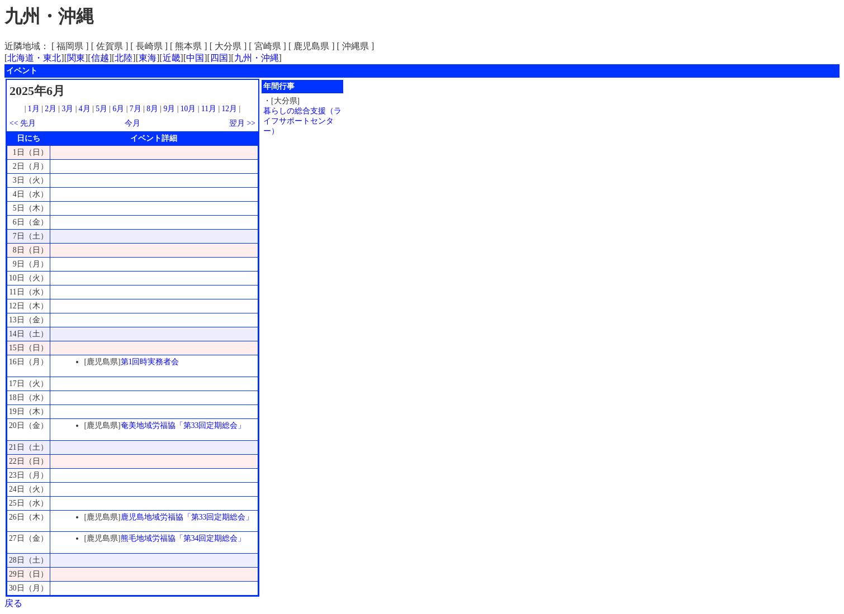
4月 (85, 108)
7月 (135, 108)
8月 (152, 108)
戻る (13, 603)
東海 (148, 58)
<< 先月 (23, 123)
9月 (169, 108)
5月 (101, 108)
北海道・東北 (34, 58)
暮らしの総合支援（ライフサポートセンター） (302, 121)
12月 (230, 108)
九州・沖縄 (256, 58)
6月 (118, 108)
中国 (195, 58)
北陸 (123, 58)
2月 (50, 108)
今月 (132, 123)
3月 (68, 108)
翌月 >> (242, 123)
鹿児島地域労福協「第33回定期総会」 (187, 517)
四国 (219, 58)
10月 (188, 108)
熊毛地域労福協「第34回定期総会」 (183, 538)
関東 (76, 58)
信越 (100, 58)
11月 (208, 108)
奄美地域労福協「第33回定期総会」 (183, 425)
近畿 (172, 58)
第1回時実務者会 (150, 362)
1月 (34, 108)
